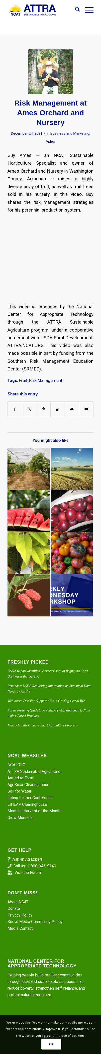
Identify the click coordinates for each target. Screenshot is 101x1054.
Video (50, 141)
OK (51, 1044)
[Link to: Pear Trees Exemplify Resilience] (28, 553)
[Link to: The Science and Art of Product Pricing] (72, 553)
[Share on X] (29, 409)
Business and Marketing (69, 133)
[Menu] (87, 10)
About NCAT (17, 902)
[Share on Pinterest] (43, 409)
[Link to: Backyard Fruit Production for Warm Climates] (72, 511)
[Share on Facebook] (15, 409)
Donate (13, 908)
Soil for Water (19, 791)
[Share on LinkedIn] (58, 409)
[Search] (75, 10)
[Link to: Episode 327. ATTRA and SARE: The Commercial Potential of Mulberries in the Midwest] (28, 595)
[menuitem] (75, 10)
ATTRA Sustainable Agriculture (34, 771)
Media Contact (20, 928)
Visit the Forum (27, 872)
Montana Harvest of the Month (33, 811)
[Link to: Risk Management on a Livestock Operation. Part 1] (72, 595)
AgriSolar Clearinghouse (28, 784)
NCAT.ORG (16, 764)
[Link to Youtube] (86, 409)
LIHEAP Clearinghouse (27, 804)
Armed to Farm (20, 778)
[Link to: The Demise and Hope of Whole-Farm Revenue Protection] (72, 469)
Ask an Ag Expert (27, 859)
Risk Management (45, 380)
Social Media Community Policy (35, 921)
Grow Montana (19, 817)
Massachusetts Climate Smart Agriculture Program (42, 725)
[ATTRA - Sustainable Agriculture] (41, 10)
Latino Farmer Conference (30, 797)
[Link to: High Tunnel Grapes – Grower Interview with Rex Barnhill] (28, 469)
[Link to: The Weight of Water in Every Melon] (28, 511)
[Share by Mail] (72, 409)
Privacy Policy (19, 915)
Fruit (23, 380)
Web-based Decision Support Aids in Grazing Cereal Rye (46, 701)
